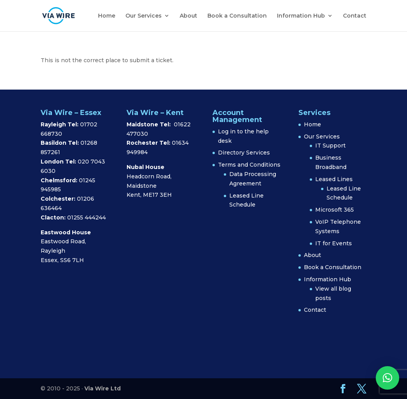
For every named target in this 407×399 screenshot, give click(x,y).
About (188, 16)
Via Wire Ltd (102, 388)
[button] (387, 378)
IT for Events (333, 243)
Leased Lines (334, 179)
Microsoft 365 (334, 209)
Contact (354, 16)
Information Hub (301, 16)
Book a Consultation (237, 16)
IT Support (330, 145)
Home (106, 16)
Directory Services (244, 152)
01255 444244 (86, 217)
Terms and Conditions (249, 164)
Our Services (143, 16)
